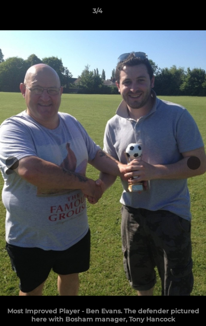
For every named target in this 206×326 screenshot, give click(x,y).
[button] (173, 13)
